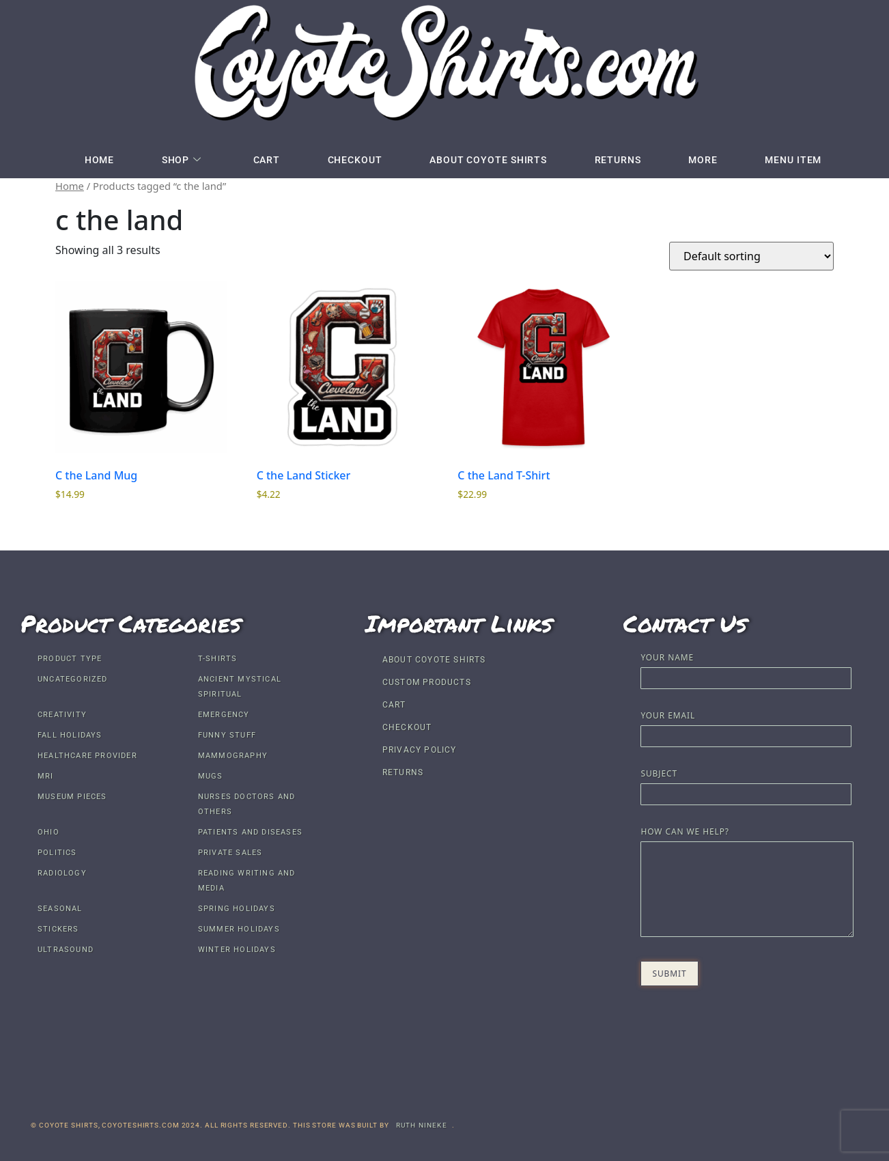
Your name (745, 669)
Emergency (224, 714)
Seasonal (60, 908)
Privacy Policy (419, 750)
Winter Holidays (237, 949)
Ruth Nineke (421, 1125)
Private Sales (230, 852)
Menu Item (794, 159)
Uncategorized (73, 679)
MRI (46, 776)
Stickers (58, 929)
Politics (57, 852)
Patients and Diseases (250, 832)
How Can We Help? (745, 883)
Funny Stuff (227, 735)
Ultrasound (66, 949)
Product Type (70, 658)
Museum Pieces (72, 796)
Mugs (210, 776)
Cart (266, 159)
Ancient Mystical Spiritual (239, 687)
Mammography (233, 755)
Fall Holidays (70, 735)
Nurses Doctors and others (247, 804)
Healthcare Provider (87, 755)
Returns (618, 159)
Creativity (62, 714)
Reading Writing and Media (247, 881)
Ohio (48, 832)
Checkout (354, 159)
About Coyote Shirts (488, 159)
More (704, 159)
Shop (180, 159)
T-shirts (218, 658)
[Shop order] (751, 256)
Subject (745, 785)
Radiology (62, 873)
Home (98, 159)
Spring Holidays (236, 908)
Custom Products (426, 682)
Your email (745, 727)
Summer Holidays (239, 929)
